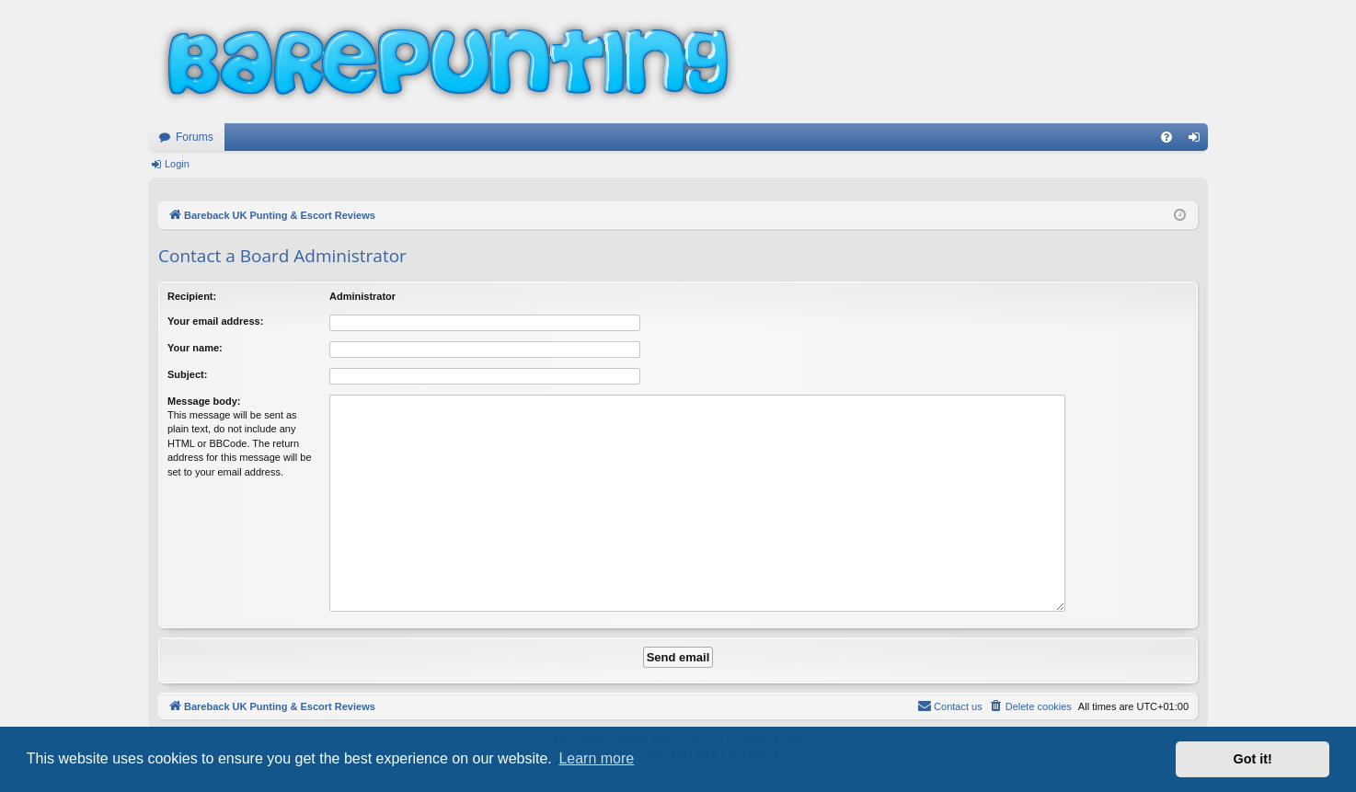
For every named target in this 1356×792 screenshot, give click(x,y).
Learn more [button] (596, 758)
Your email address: (215, 321)
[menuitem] (1166, 137)
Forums (194, 137)
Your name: (195, 347)
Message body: (203, 401)
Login (177, 163)
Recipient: (191, 296)
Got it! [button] (1253, 759)
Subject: (187, 374)
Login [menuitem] (1198, 141)
